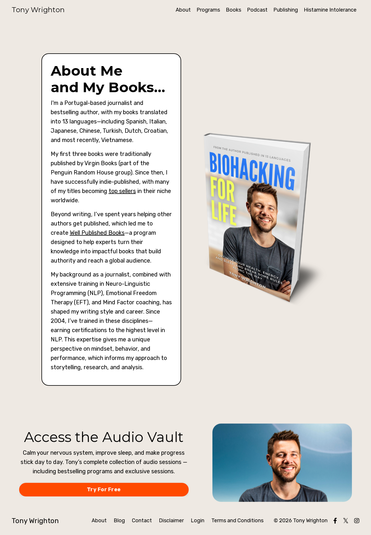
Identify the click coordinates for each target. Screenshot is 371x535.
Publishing (285, 10)
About (183, 10)
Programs (208, 10)
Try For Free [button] (104, 489)
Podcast (257, 10)
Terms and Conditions (237, 520)
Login (197, 520)
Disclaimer (171, 520)
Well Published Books (97, 232)
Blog (119, 520)
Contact (142, 520)
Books (233, 10)
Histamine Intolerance (330, 10)
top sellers (122, 191)
